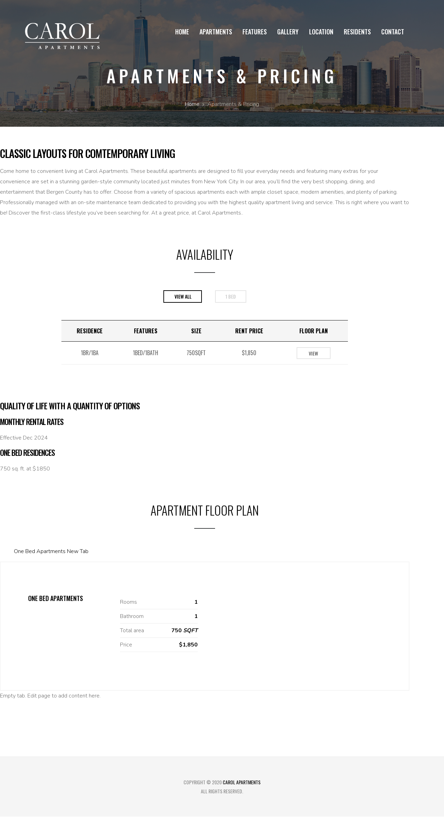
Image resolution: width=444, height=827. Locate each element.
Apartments (215, 31)
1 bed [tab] (230, 296)
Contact (392, 31)
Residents (357, 31)
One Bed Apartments (40, 551)
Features (254, 31)
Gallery (288, 31)
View (313, 353)
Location (321, 31)
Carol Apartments (242, 782)
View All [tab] (182, 296)
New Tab (77, 551)
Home (182, 31)
